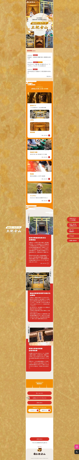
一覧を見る (48, 76)
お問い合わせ (73, 240)
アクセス (71, 236)
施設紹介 (71, 230)
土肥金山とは (73, 225)
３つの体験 (72, 219)
